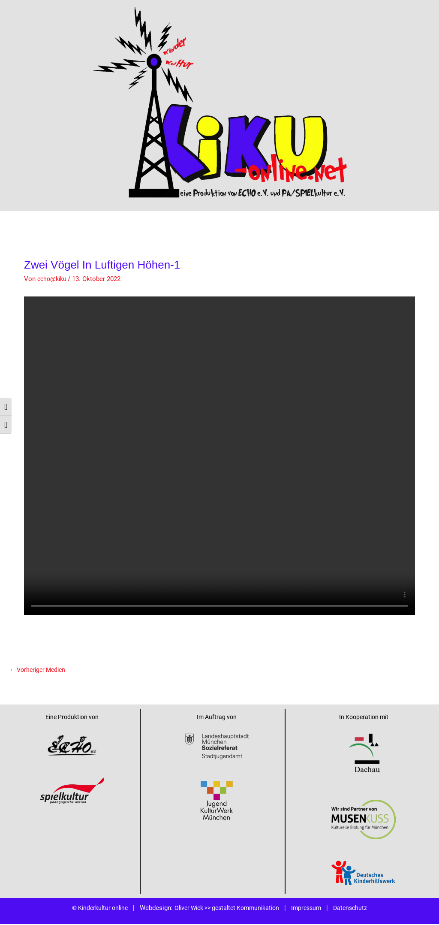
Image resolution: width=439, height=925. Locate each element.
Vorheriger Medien (39, 669)
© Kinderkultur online (93, 908)
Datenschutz (358, 908)
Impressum (313, 908)
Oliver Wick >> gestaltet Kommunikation (227, 908)
